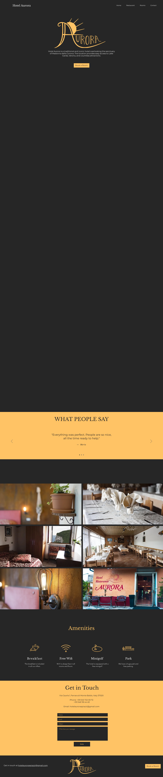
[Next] (151, 441)
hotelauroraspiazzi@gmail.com (84, 706)
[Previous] (12, 441)
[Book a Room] (81, 65)
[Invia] (82, 744)
